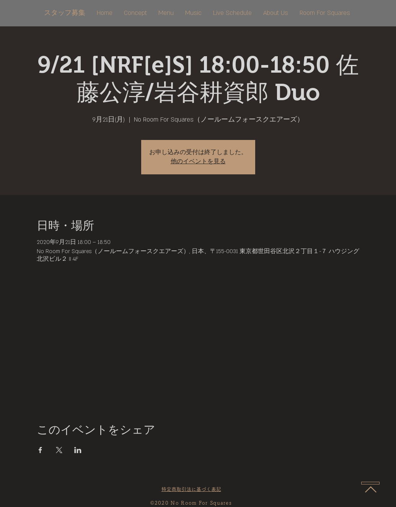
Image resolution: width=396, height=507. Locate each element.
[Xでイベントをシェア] (59, 450)
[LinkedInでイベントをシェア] (77, 450)
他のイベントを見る (198, 161)
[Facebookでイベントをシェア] (40, 450)
